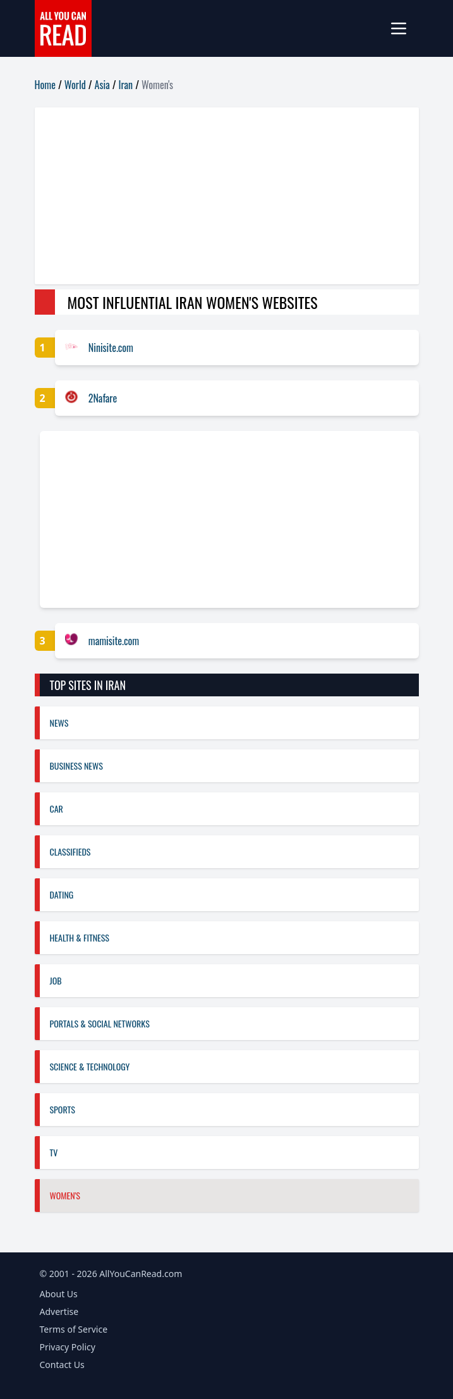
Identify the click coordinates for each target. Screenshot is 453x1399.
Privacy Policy (67, 1347)
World (75, 84)
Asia (102, 84)
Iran (126, 84)
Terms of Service (74, 1329)
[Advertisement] (227, 195)
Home (45, 84)
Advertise (59, 1311)
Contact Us (62, 1365)
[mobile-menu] (404, 28)
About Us (59, 1294)
